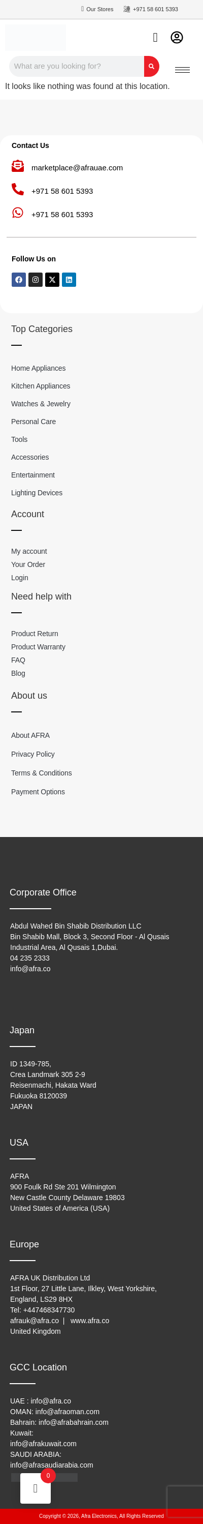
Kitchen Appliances (41, 386)
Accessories (30, 457)
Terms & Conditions (41, 773)
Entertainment (33, 475)
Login (19, 578)
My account (29, 551)
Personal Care (33, 421)
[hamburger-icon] (182, 70)
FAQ (18, 660)
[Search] (151, 66)
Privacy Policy (33, 754)
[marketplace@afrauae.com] (18, 166)
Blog (18, 673)
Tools (19, 439)
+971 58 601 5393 (62, 191)
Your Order (28, 564)
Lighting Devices (36, 493)
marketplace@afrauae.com (77, 167)
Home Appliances (38, 368)
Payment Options (38, 792)
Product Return (34, 634)
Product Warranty (38, 647)
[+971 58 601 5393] (18, 189)
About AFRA (30, 735)
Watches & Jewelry (41, 404)
